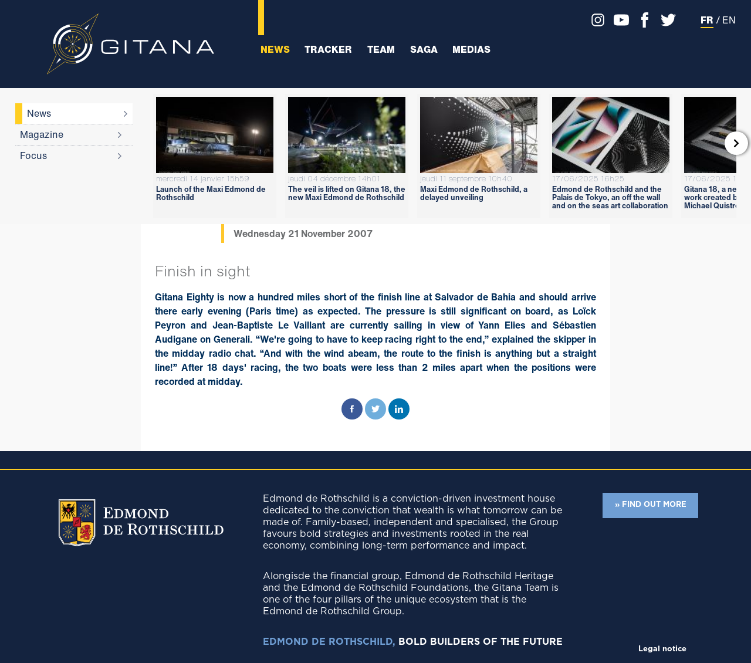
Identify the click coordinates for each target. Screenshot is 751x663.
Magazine (41, 134)
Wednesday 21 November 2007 (303, 233)
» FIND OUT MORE (650, 505)
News (275, 49)
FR (707, 20)
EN (729, 20)
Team (381, 49)
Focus (33, 155)
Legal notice (662, 649)
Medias (471, 49)
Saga (424, 49)
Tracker (328, 49)
